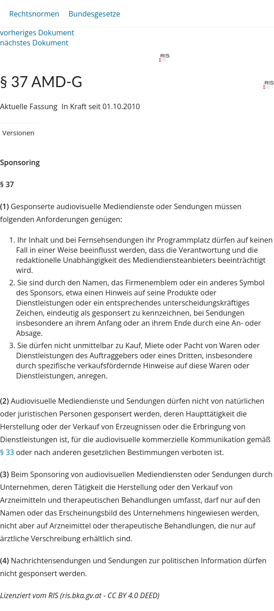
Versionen (18, 132)
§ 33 (7, 452)
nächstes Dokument (34, 43)
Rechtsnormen (34, 14)
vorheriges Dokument (37, 33)
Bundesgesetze (94, 14)
